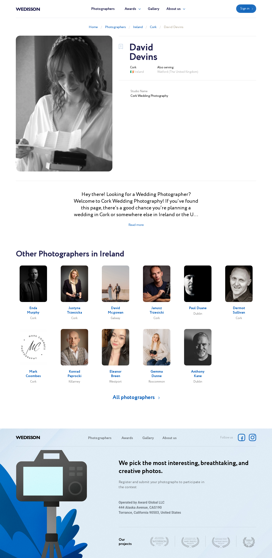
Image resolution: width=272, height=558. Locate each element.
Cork (153, 27)
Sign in (244, 8)
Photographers (103, 9)
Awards (130, 9)
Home (93, 27)
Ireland (138, 27)
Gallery (153, 9)
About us (173, 9)
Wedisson (28, 8)
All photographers (134, 397)
